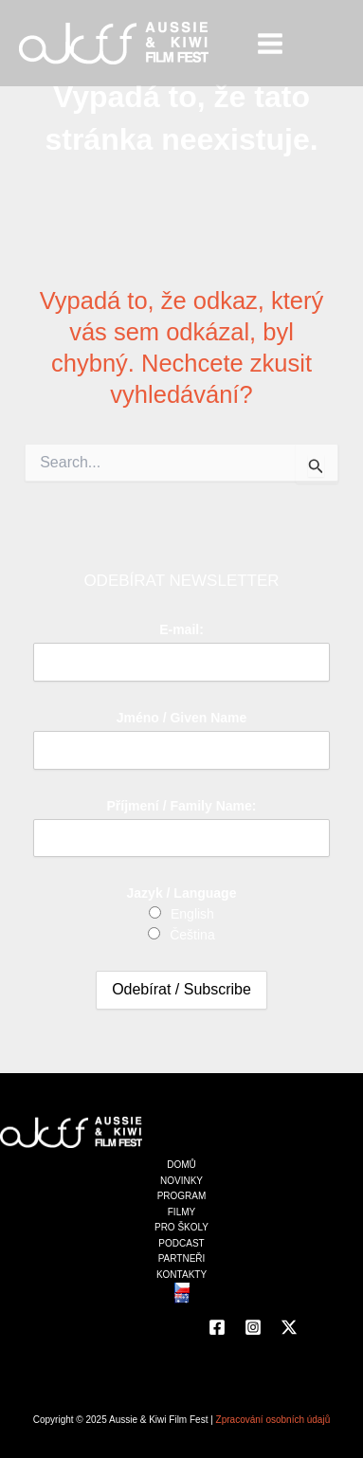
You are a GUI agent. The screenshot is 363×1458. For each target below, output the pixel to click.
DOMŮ (181, 1164)
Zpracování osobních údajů (273, 1419)
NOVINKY (181, 1181)
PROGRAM (182, 1196)
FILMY (181, 1212)
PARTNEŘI (182, 1258)
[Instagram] (253, 1327)
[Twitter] (289, 1327)
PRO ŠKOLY (181, 1227)
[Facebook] (217, 1327)
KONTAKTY (181, 1274)
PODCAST (181, 1243)
